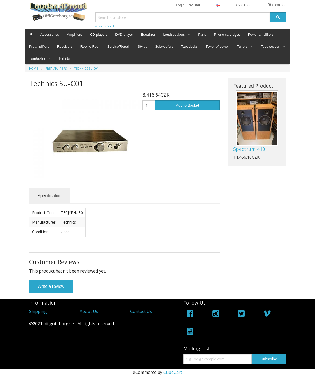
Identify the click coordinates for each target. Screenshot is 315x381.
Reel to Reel (90, 46)
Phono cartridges (227, 35)
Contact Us (141, 311)
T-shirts (64, 58)
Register (193, 5)
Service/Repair (118, 46)
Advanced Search (105, 26)
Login (180, 5)
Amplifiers (74, 35)
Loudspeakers (174, 35)
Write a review (51, 286)
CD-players (98, 35)
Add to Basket (187, 105)
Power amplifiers (260, 35)
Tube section (270, 46)
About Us (89, 311)
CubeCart (172, 372)
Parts (202, 35)
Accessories (49, 35)
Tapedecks (189, 46)
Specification (50, 195)
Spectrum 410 (249, 149)
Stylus (142, 46)
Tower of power (217, 46)
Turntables (37, 58)
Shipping (38, 311)
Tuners (242, 46)
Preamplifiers (39, 46)
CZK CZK (243, 5)
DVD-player (124, 35)
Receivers (65, 46)
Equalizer (148, 35)
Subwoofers (164, 46)
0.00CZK (277, 5)
